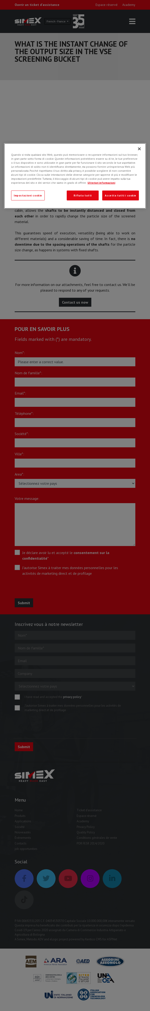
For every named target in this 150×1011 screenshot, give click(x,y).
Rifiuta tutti (83, 195)
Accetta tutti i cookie (120, 195)
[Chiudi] (139, 149)
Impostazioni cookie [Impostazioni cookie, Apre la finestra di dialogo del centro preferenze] (28, 195)
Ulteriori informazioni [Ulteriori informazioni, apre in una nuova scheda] (101, 182)
